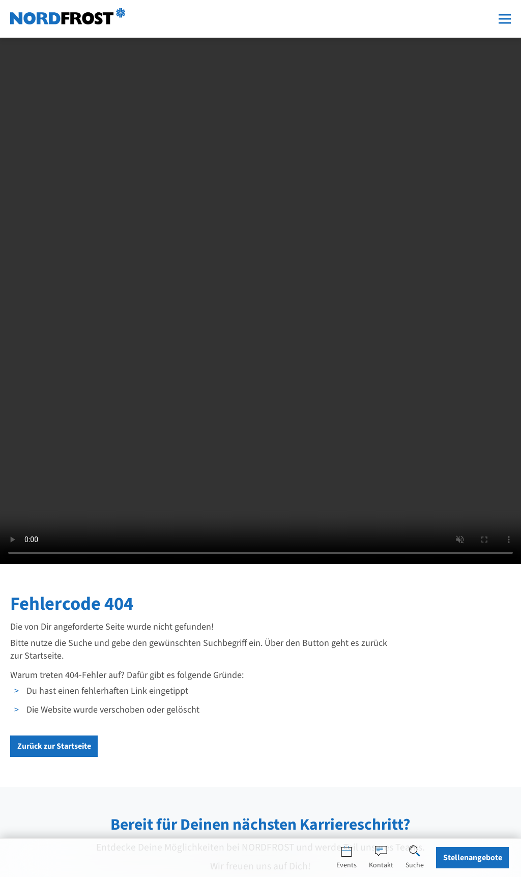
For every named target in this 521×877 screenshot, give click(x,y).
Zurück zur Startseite (54, 746)
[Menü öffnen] (505, 19)
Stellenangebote (472, 857)
